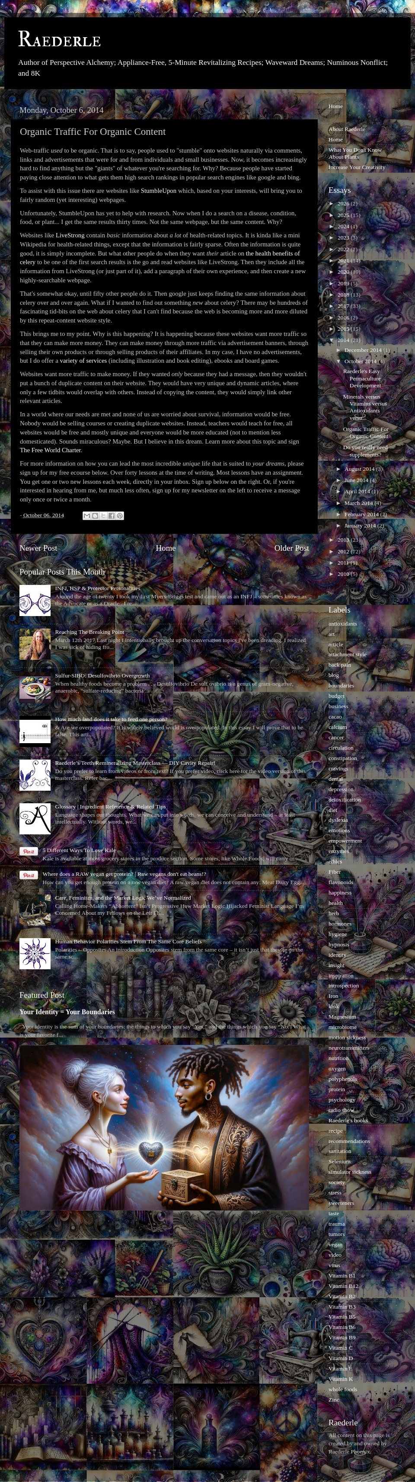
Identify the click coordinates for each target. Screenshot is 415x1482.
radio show (341, 1110)
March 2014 (359, 503)
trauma (337, 1223)
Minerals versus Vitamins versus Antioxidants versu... (365, 407)
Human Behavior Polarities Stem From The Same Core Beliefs (128, 941)
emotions (339, 830)
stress (335, 1192)
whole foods (343, 1389)
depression (341, 789)
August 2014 (360, 469)
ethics (335, 861)
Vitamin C (341, 1348)
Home (166, 548)
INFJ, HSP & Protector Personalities (97, 588)
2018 (344, 294)
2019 (344, 283)
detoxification (345, 799)
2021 (344, 260)
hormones (340, 923)
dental (336, 779)
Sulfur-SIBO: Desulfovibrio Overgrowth (102, 675)
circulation (341, 747)
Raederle (59, 40)
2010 (344, 574)
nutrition (339, 1058)
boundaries (341, 685)
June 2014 (357, 480)
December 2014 (364, 350)
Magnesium (342, 1016)
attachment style (348, 654)
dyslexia (338, 820)
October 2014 (361, 361)
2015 (344, 329)
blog (334, 675)
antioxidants (343, 623)
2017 (344, 306)
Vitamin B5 (342, 1316)
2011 (344, 562)
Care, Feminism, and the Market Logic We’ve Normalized (123, 897)
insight (337, 965)
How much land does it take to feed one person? (111, 719)
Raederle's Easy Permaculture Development (362, 378)
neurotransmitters (349, 1047)
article (336, 644)
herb (334, 913)
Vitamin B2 (342, 1296)
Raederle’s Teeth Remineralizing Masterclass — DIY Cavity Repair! (135, 763)
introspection (344, 985)
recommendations (349, 1141)
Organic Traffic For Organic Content (366, 432)
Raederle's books (348, 1120)
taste (334, 1213)
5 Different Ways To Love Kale (78, 850)
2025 (344, 215)
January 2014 (361, 525)
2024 (344, 226)
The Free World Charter (50, 450)
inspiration (341, 975)
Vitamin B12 (343, 1286)
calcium (338, 727)
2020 (344, 271)
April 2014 (358, 491)
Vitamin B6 (342, 1327)
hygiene (338, 934)
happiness (340, 892)
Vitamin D (341, 1358)
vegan (335, 1244)
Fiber (335, 872)
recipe (336, 1130)
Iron (333, 996)
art (332, 634)
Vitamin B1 (342, 1275)
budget (337, 696)
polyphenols (343, 1079)
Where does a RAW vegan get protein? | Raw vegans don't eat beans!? (124, 874)
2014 (344, 340)
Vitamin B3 (342, 1306)
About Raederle (347, 129)
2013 (344, 540)
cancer (336, 737)
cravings (338, 768)
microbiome (343, 1027)
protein (337, 1089)
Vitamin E (340, 1368)
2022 (344, 249)
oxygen (337, 1068)
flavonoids (341, 882)
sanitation (340, 1151)
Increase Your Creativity (357, 167)
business (338, 706)
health (336, 903)
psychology (342, 1099)
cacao (335, 716)
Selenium (340, 1161)
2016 (344, 317)
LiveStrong (70, 235)
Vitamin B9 (342, 1337)
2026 (344, 203)
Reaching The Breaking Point (89, 632)
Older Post (292, 548)
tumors (337, 1234)
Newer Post (38, 548)
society (337, 1182)
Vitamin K (341, 1379)
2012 (344, 551)
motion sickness (347, 1037)
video (335, 1255)
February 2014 (362, 514)
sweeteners (341, 1203)
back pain (340, 664)
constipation (343, 758)
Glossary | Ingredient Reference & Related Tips (110, 806)
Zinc (334, 1399)
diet (333, 810)
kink (334, 1006)
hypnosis (339, 944)
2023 (344, 237)
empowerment (345, 840)
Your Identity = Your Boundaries (67, 1012)
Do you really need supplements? (365, 450)
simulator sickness (350, 1172)
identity (337, 955)
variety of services (83, 360)
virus (334, 1265)
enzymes (339, 851)
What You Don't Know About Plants (355, 153)
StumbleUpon (158, 190)
